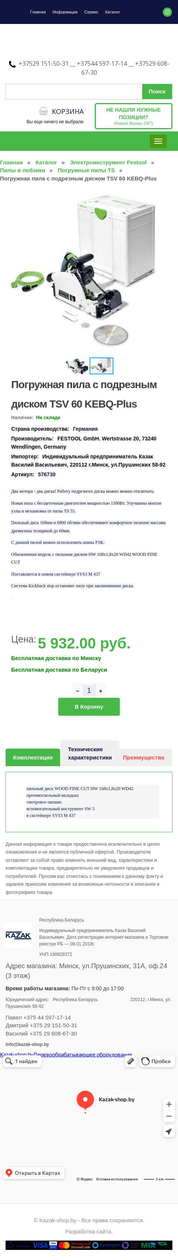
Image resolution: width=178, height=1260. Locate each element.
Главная (38, 12)
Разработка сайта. (89, 1231)
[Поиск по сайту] (89, 91)
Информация (65, 12)
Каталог (112, 12)
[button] (166, 196)
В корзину (89, 706)
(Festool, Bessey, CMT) (133, 116)
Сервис (91, 12)
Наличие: (22, 417)
